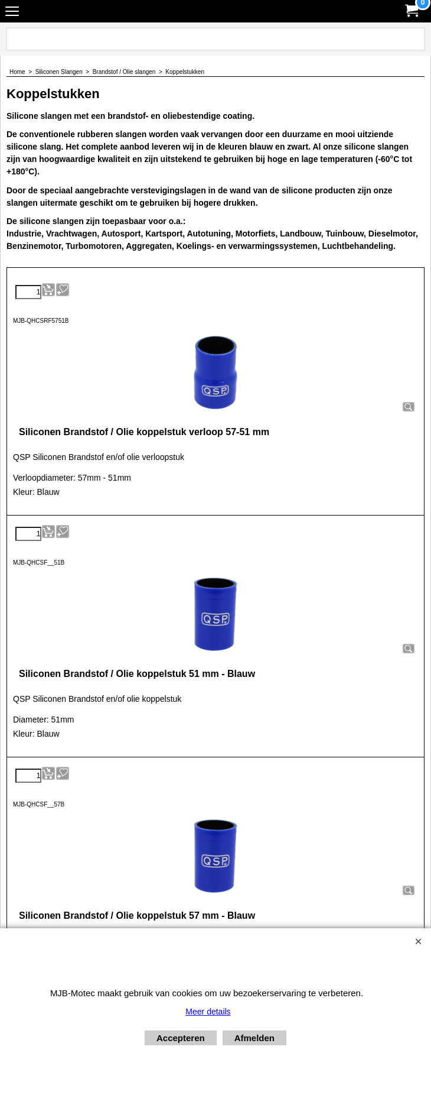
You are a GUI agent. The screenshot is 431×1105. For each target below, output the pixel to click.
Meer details (207, 1011)
